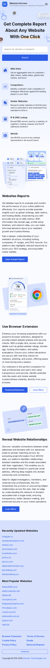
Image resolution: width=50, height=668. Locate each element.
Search (25, 58)
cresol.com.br (9, 612)
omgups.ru (7, 536)
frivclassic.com (9, 608)
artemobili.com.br (10, 616)
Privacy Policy (9, 644)
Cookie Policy (9, 640)
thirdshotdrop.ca (10, 574)
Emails (30, 640)
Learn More (38, 390)
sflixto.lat (6, 595)
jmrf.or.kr (6, 557)
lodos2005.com (9, 587)
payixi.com (7, 620)
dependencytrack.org (12, 566)
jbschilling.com (9, 570)
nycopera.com (9, 599)
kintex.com (7, 545)
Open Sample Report (15, 259)
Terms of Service (35, 636)
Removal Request (35, 644)
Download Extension (14, 390)
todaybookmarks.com (13, 603)
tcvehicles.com (9, 553)
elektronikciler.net (11, 591)
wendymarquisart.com (13, 540)
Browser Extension (12, 636)
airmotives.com (9, 549)
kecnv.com (7, 561)
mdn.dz (5, 624)
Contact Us (25, 652)
